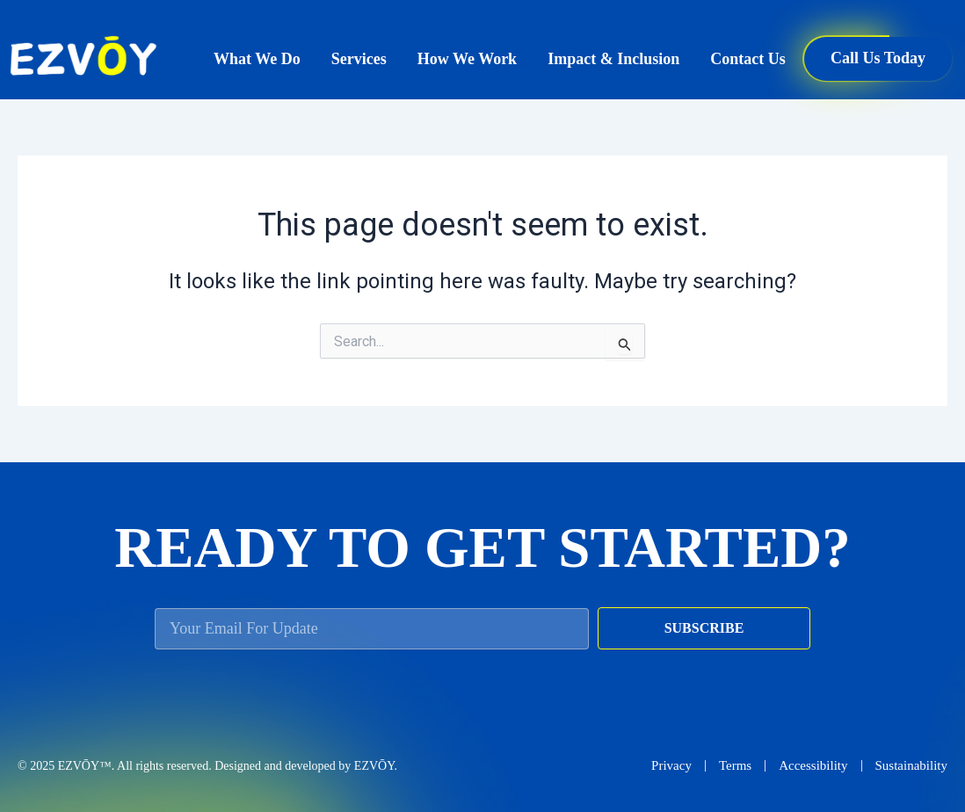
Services (359, 59)
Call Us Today (878, 58)
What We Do (257, 59)
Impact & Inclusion (613, 59)
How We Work (467, 59)
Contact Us (748, 59)
